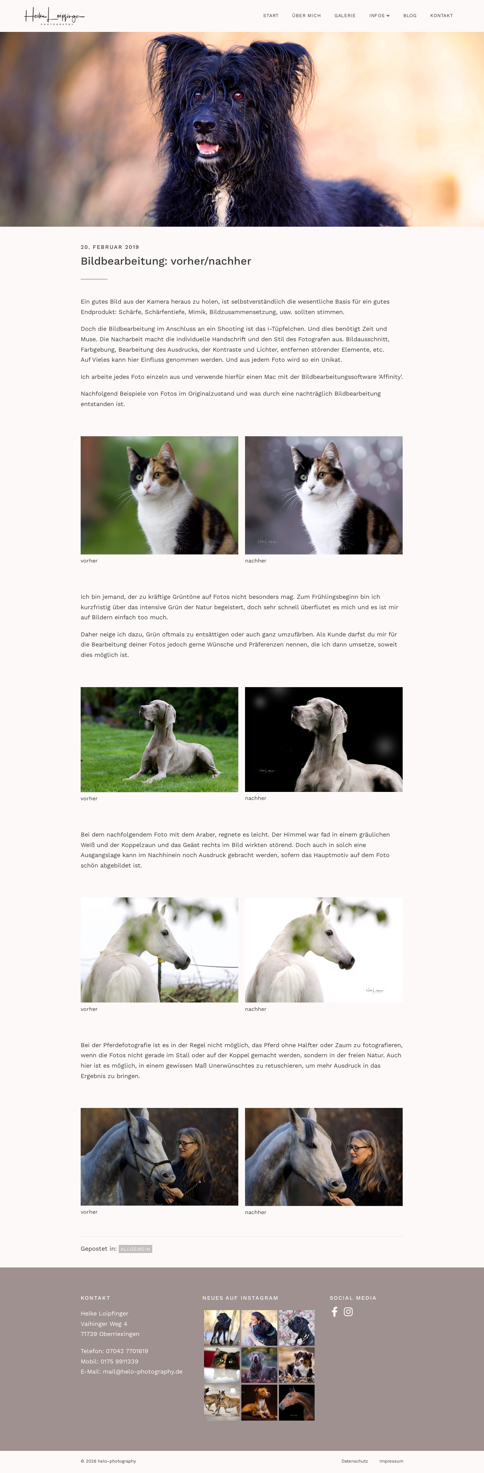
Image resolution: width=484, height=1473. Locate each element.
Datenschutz (354, 1461)
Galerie (345, 15)
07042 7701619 (127, 1350)
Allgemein (135, 1249)
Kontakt (441, 15)
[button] (222, 1328)
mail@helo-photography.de (143, 1371)
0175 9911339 (119, 1361)
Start (271, 15)
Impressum (391, 1461)
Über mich (306, 15)
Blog (410, 15)
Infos (377, 15)
